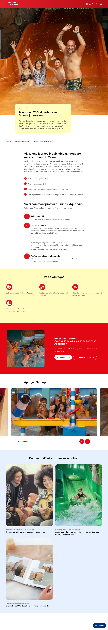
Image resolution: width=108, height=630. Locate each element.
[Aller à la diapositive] (18, 446)
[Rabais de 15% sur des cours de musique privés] (29, 508)
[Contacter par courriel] (85, 357)
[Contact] (99, 625)
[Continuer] (87, 446)
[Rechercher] (93, 4)
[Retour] (81, 446)
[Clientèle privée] (12, 3)
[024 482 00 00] (63, 357)
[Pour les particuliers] (19, 108)
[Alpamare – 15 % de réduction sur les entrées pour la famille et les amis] (78, 509)
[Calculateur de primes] (87, 4)
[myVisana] (90, 4)
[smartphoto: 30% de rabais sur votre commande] (29, 582)
